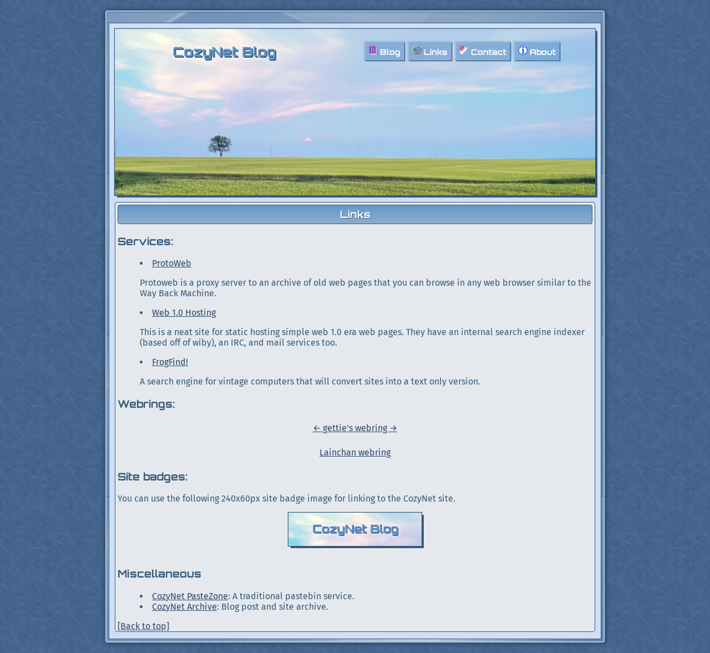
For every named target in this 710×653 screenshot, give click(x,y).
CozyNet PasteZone (190, 596)
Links (430, 51)
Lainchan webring (355, 452)
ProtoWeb (171, 263)
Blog (384, 51)
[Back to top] (143, 626)
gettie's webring (356, 428)
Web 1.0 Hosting (184, 312)
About (537, 51)
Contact (483, 51)
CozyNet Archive (184, 606)
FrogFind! (170, 362)
